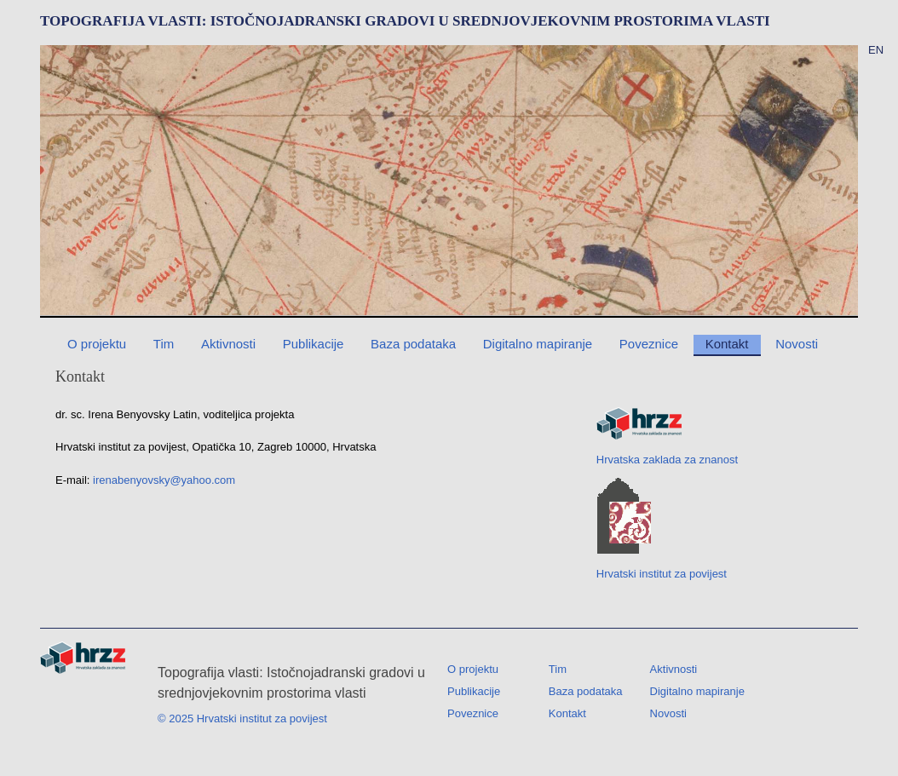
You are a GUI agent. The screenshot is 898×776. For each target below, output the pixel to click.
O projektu (96, 343)
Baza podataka (413, 343)
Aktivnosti (228, 343)
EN (876, 49)
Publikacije (313, 343)
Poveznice (648, 343)
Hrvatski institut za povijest (661, 528)
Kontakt (727, 343)
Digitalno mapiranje (537, 343)
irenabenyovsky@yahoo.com (164, 480)
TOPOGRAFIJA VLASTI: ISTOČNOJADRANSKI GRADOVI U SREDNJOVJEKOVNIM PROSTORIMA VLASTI (405, 21)
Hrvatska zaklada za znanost (667, 436)
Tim (163, 343)
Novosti (796, 343)
